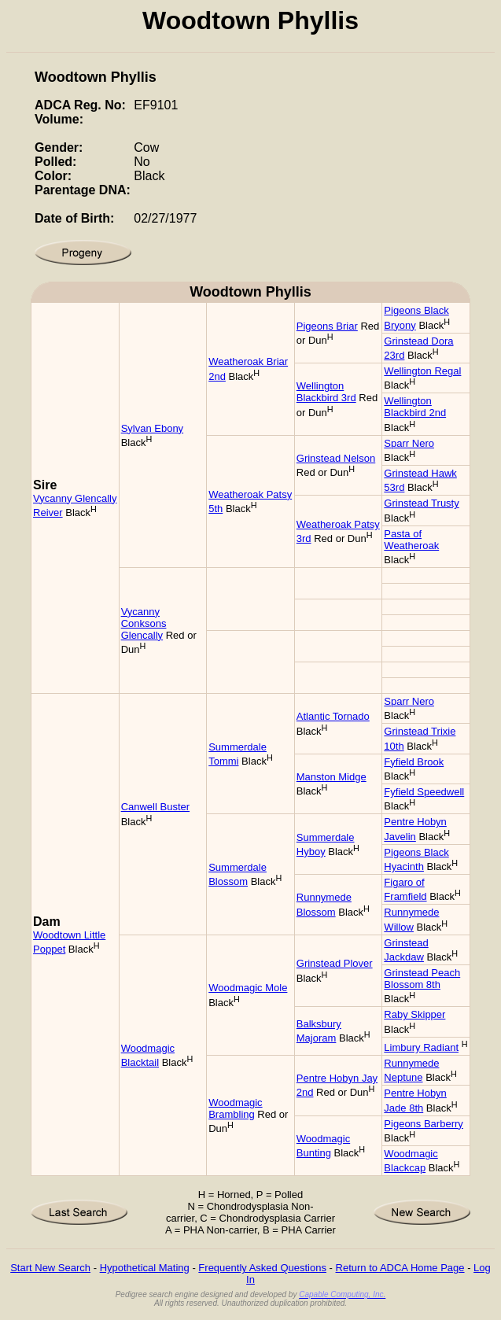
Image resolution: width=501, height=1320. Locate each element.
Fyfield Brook (414, 762)
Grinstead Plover (335, 963)
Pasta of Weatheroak (411, 539)
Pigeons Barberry (423, 1124)
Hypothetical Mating (145, 1268)
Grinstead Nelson (336, 458)
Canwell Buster (155, 807)
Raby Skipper (414, 1014)
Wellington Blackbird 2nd (415, 406)
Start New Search (50, 1268)
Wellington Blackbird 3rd (326, 392)
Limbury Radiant (421, 1047)
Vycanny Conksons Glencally (144, 623)
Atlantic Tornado (333, 716)
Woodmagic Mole (247, 988)
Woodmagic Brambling (235, 1108)
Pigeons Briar (327, 326)
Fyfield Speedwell (424, 792)
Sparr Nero (409, 443)
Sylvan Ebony (152, 428)
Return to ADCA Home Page (400, 1268)
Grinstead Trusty (421, 503)
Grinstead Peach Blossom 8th (422, 978)
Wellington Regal (422, 371)
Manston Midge (332, 777)
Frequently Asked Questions (262, 1268)
